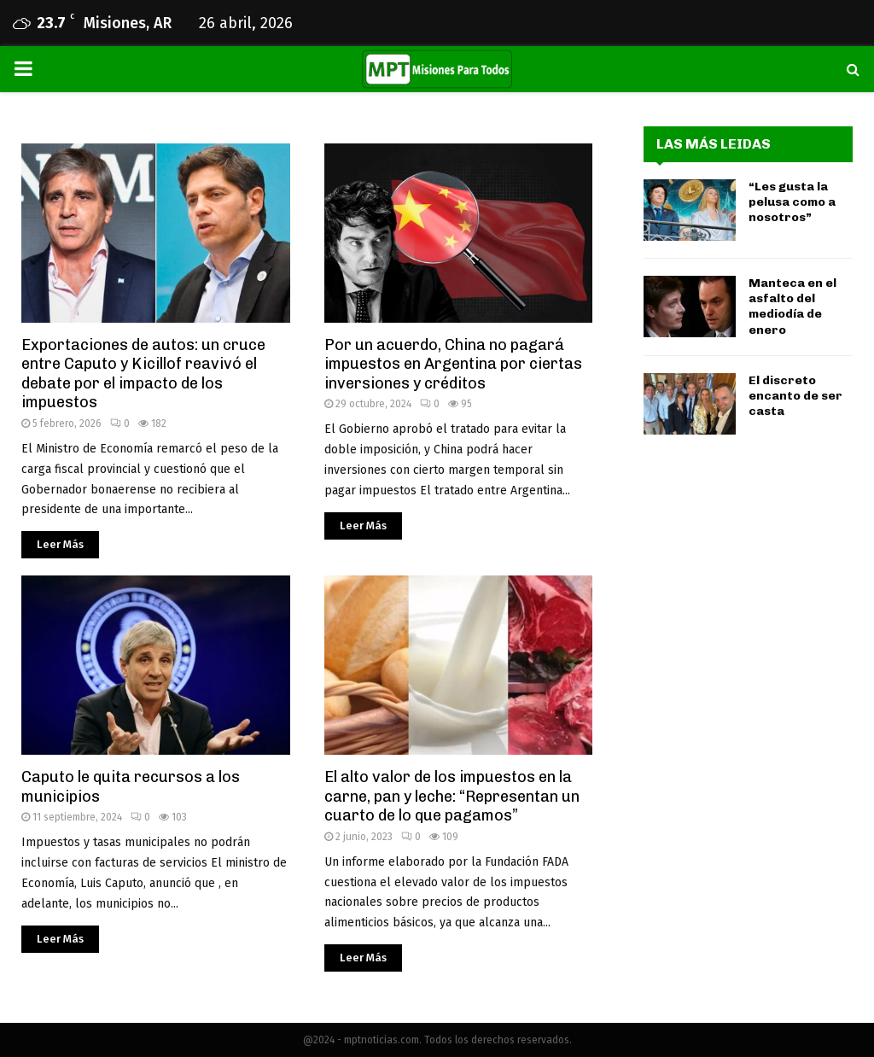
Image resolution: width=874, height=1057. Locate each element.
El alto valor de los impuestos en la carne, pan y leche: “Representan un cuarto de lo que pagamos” (452, 796)
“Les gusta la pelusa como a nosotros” (792, 202)
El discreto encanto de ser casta (795, 395)
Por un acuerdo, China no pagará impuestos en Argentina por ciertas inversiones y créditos (453, 364)
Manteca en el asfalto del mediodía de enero (792, 306)
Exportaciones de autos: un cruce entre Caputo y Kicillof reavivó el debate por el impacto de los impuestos (143, 374)
